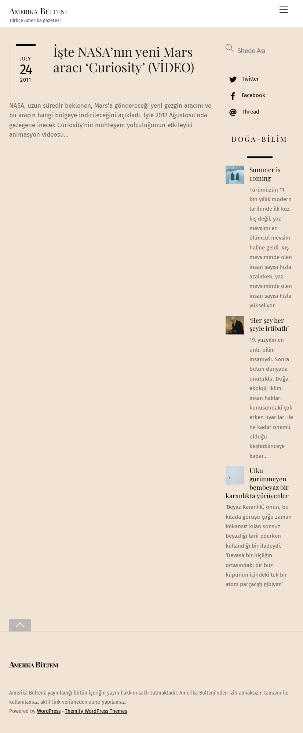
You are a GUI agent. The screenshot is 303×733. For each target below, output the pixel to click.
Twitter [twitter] (242, 78)
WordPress (49, 711)
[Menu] (283, 10)
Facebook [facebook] (245, 95)
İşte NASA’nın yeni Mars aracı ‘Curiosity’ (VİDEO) (123, 59)
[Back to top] (20, 625)
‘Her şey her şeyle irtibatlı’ (269, 324)
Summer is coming (265, 174)
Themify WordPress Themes (96, 711)
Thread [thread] (242, 111)
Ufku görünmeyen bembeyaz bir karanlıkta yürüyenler (257, 482)
